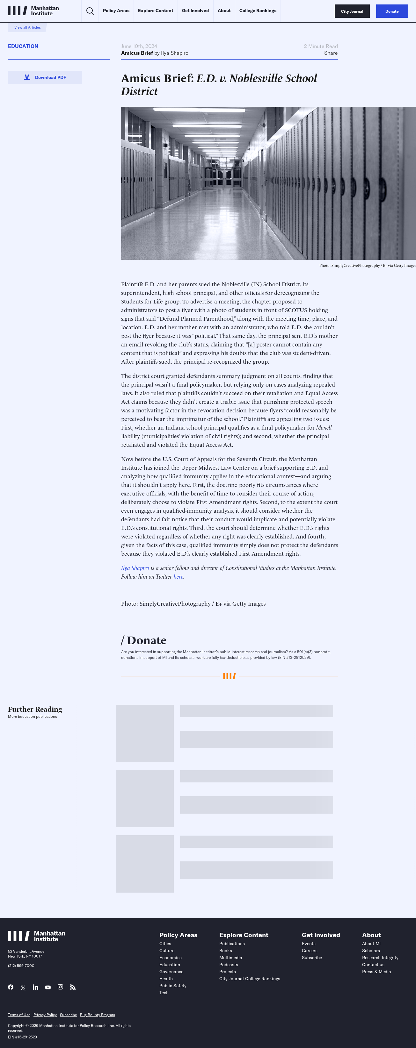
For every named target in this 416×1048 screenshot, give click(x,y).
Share (331, 53)
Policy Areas (116, 10)
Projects (227, 971)
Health (166, 978)
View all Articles (27, 27)
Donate (147, 639)
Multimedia (230, 957)
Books (225, 950)
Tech (164, 992)
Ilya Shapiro (174, 53)
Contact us (373, 964)
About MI (371, 943)
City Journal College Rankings (249, 978)
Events (309, 943)
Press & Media (376, 971)
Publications (232, 943)
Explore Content (155, 10)
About (224, 10)
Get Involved (195, 10)
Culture (166, 950)
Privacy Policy (45, 1014)
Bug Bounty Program (97, 1014)
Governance (171, 971)
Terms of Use (19, 1014)
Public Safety (172, 985)
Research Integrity (380, 957)
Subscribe (312, 957)
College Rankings (257, 10)
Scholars (371, 950)
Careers (309, 950)
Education (23, 46)
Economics (170, 957)
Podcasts (228, 964)
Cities (165, 943)
